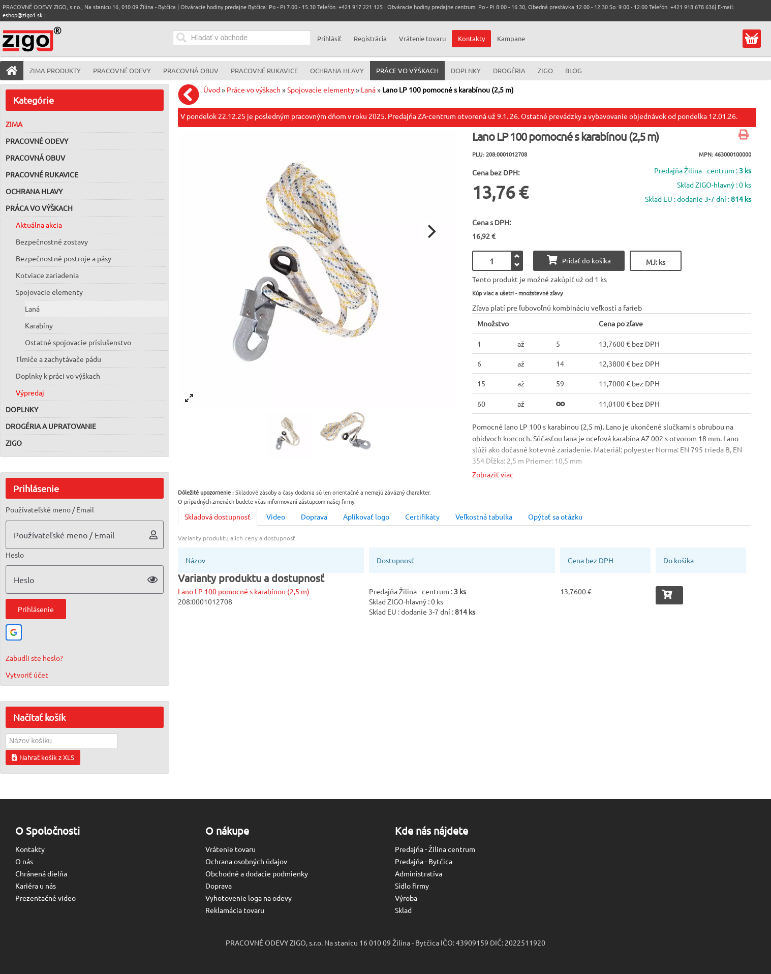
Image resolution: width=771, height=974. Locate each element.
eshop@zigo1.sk (23, 15)
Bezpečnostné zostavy (52, 241)
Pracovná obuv (35, 157)
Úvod (211, 89)
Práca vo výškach (39, 207)
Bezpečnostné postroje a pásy (63, 258)
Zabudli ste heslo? (34, 657)
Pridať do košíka (579, 260)
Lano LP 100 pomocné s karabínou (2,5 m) (448, 89)
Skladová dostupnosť (217, 516)
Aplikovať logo (366, 516)
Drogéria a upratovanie (51, 426)
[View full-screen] (189, 398)
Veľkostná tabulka (483, 516)
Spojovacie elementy (49, 291)
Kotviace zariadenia (47, 275)
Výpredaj (30, 392)
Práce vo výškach (254, 89)
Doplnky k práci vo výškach (58, 375)
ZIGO (14, 442)
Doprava (314, 516)
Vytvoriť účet (27, 674)
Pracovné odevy (37, 140)
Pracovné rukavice (42, 174)
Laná (32, 308)
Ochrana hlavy (34, 191)
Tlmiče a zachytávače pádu (58, 358)
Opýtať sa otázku (555, 516)
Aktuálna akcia (39, 224)
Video (275, 516)
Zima (14, 124)
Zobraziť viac (492, 474)
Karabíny (39, 325)
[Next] (431, 231)
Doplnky (22, 409)
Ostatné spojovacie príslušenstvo (78, 342)
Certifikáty (422, 516)
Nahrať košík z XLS (43, 757)
